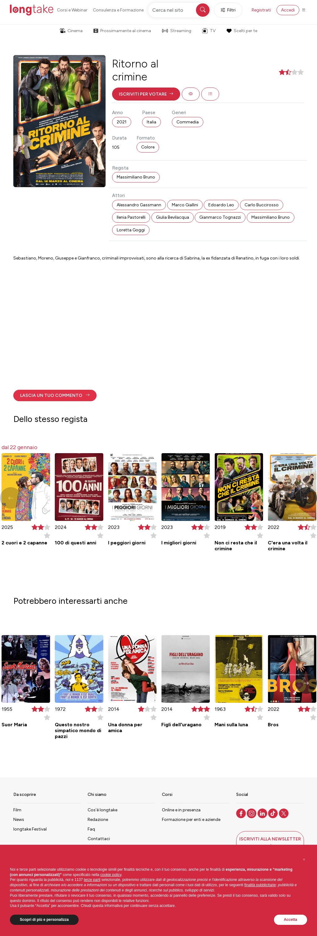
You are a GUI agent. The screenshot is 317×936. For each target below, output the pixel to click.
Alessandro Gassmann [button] (139, 205)
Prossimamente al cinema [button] (122, 30)
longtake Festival (30, 829)
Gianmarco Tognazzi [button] (220, 217)
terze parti (92, 880)
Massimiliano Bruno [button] (136, 177)
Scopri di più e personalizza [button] (44, 919)
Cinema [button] (71, 30)
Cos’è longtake (102, 810)
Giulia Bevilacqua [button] (172, 217)
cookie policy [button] (110, 875)
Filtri (228, 10)
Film (17, 810)
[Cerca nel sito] (179, 10)
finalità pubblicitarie (260, 885)
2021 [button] (122, 122)
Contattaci (99, 838)
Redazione (98, 819)
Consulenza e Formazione (118, 10)
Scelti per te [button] (242, 30)
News (18, 819)
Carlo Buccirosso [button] (262, 205)
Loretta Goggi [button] (131, 230)
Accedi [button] (288, 10)
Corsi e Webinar (72, 10)
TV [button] (209, 30)
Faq (91, 829)
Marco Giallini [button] (185, 205)
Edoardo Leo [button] (221, 205)
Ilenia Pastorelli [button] (131, 217)
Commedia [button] (187, 122)
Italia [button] (151, 122)
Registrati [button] (261, 10)
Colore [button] (147, 147)
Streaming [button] (176, 30)
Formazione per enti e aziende (191, 819)
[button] (146, 94)
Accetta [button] (290, 919)
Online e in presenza (181, 810)
